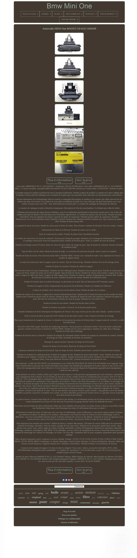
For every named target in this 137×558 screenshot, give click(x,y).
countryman (85, 503)
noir (34, 492)
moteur (90, 492)
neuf (56, 497)
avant (64, 492)
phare (112, 498)
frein (28, 498)
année (107, 493)
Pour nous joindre (69, 515)
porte (21, 493)
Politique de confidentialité (69, 519)
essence (21, 498)
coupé (64, 497)
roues (72, 498)
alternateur (96, 503)
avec (93, 498)
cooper (55, 502)
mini (74, 501)
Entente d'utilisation (69, 522)
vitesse (119, 498)
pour (43, 502)
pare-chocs (101, 493)
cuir (47, 493)
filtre (86, 497)
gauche (105, 502)
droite (78, 498)
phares (50, 498)
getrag (40, 493)
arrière (79, 492)
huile (54, 492)
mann (33, 502)
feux (72, 493)
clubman (116, 493)
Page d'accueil (69, 511)
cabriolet (102, 497)
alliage (65, 502)
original (36, 497)
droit (44, 498)
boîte (27, 493)
